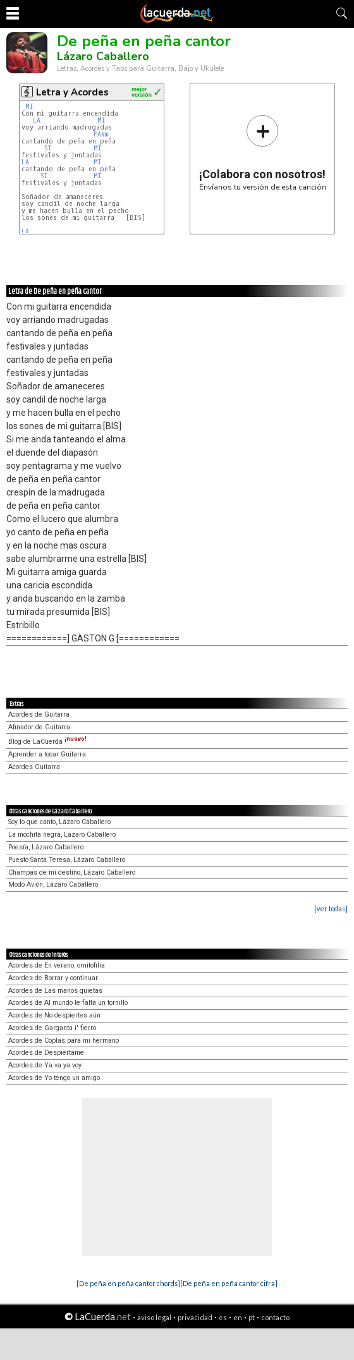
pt (251, 1317)
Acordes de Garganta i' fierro (52, 1028)
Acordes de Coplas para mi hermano (63, 1040)
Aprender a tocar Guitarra (47, 754)
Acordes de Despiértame (46, 1052)
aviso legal (154, 1317)
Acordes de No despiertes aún (54, 1015)
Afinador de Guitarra (39, 727)
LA (36, 120)
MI (29, 106)
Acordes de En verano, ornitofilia (56, 965)
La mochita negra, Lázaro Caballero (62, 834)
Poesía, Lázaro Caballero (45, 847)
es (223, 1317)
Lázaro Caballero (103, 56)
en (237, 1317)
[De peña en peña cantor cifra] (229, 1283)
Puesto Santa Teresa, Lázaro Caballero (66, 860)
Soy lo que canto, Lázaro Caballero (59, 822)
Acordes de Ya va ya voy (45, 1065)
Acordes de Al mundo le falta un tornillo (68, 1003)
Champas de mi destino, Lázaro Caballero (71, 872)
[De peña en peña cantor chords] (128, 1283)
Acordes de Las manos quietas (55, 991)
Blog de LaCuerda (47, 742)
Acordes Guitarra (34, 767)
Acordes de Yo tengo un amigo (54, 1078)
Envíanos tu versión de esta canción (262, 152)
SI (48, 148)
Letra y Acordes (72, 92)
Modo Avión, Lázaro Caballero (53, 884)
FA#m (101, 134)
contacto (275, 1317)
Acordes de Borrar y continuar (53, 978)
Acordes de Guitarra (39, 714)
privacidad (195, 1317)
